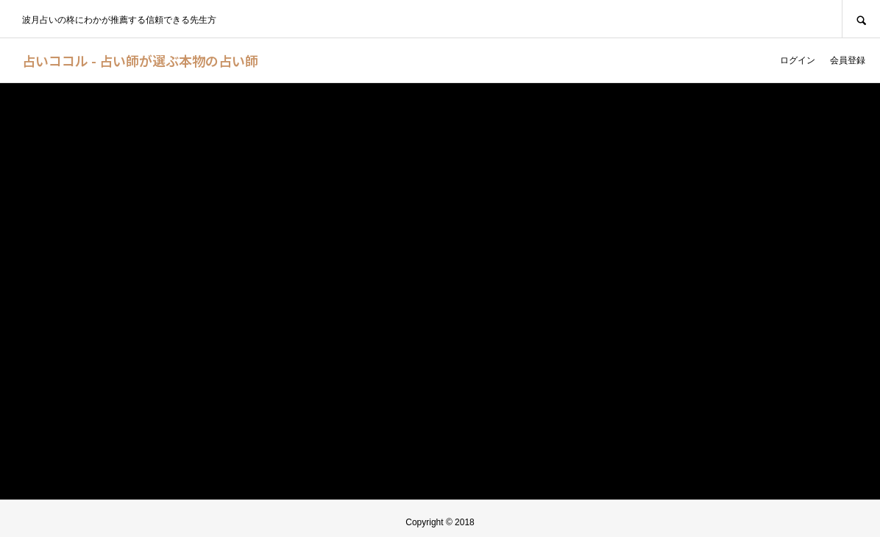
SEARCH (861, 19)
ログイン (797, 60)
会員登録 (847, 60)
